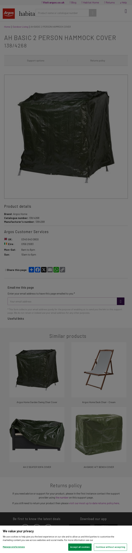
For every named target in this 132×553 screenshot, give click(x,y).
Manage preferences (14, 546)
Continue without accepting (110, 547)
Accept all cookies (80, 547)
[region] (66, 539)
